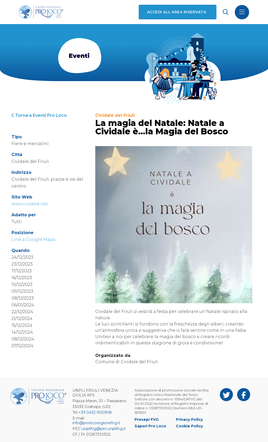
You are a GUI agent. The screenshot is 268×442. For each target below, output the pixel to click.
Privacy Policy (189, 419)
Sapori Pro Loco (150, 426)
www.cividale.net (30, 203)
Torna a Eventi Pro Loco (39, 115)
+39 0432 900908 (95, 412)
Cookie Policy (189, 426)
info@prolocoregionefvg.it (96, 423)
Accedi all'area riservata (176, 12)
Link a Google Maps (33, 239)
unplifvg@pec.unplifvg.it (104, 428)
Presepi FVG (147, 419)
